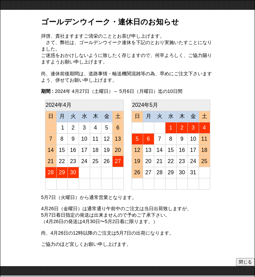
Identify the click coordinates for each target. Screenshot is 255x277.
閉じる (245, 261)
